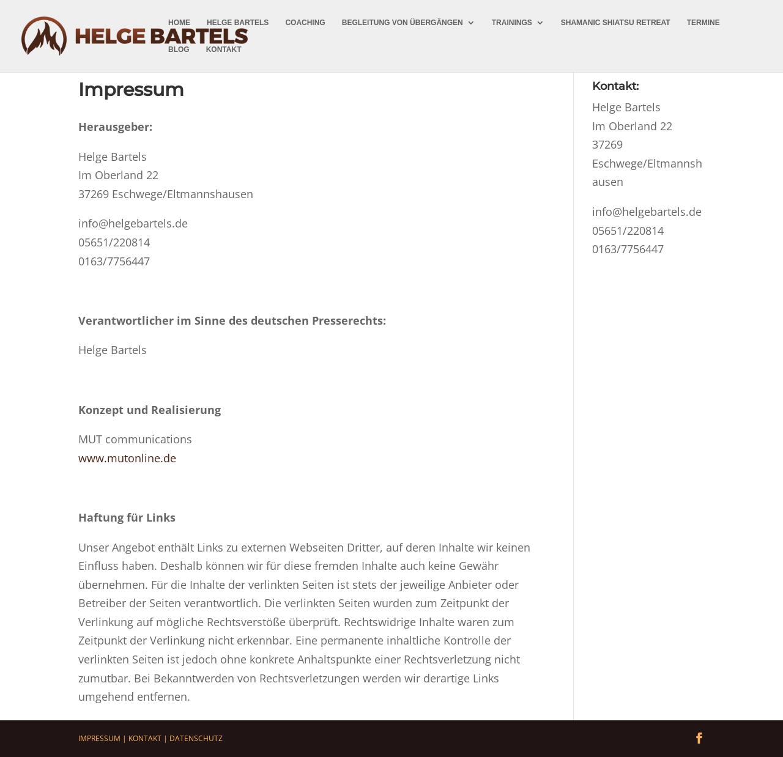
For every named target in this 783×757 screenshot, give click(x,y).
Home (179, 22)
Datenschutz (196, 738)
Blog (179, 49)
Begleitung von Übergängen (402, 22)
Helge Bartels (238, 22)
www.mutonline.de (127, 458)
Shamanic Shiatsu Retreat (615, 22)
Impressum (99, 738)
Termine (703, 22)
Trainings (512, 22)
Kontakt (224, 49)
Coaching (305, 22)
